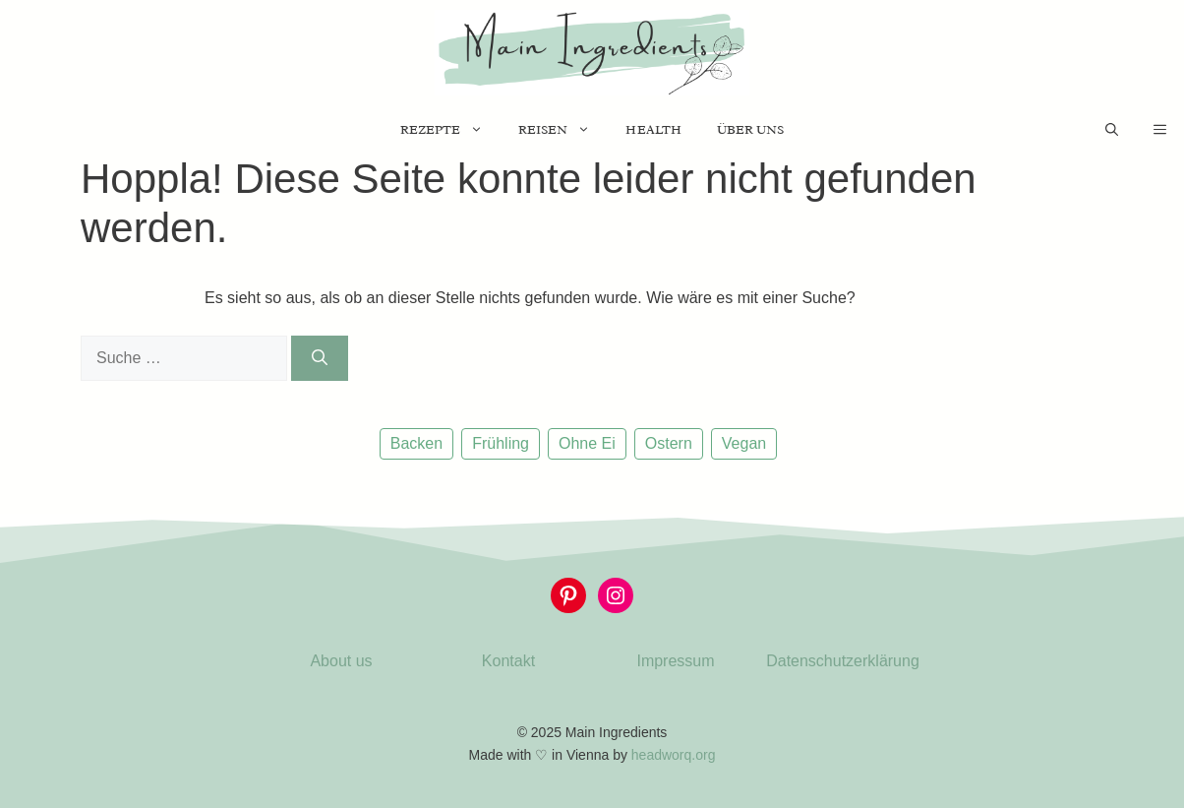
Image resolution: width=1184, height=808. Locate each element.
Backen (416, 443)
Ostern (668, 443)
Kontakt (508, 661)
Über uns (750, 129)
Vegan (744, 443)
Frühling (500, 443)
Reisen (563, 130)
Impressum (675, 661)
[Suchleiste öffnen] (1112, 130)
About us (341, 661)
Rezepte (450, 130)
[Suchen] (319, 358)
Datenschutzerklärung (842, 661)
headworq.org (673, 755)
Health (653, 129)
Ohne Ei (587, 443)
